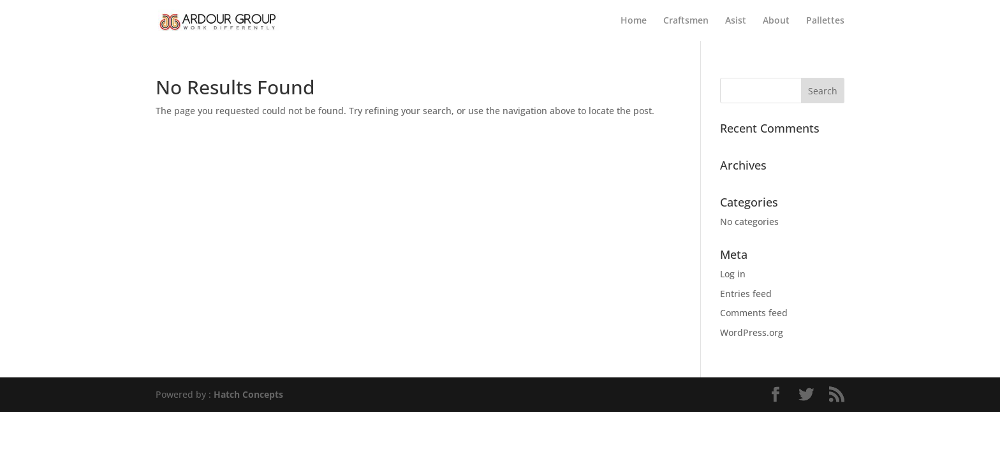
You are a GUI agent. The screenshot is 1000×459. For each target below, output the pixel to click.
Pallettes (825, 21)
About (776, 21)
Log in (733, 274)
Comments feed (754, 313)
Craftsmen (686, 21)
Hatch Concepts (248, 394)
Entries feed (746, 294)
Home (634, 21)
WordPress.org (751, 332)
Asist (735, 21)
